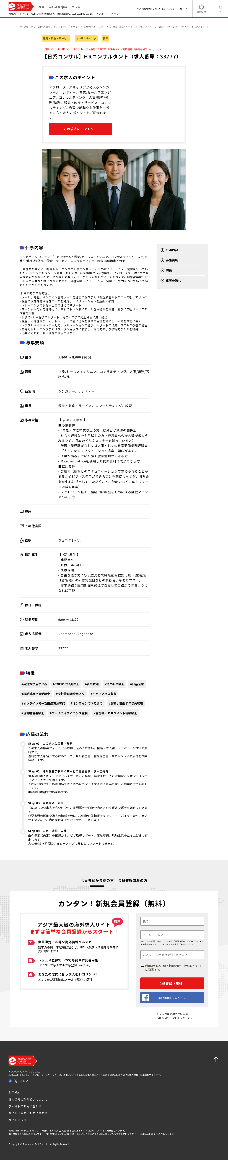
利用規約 (151, 966)
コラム (75, 7)
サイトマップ (18, 1120)
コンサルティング (86, 38)
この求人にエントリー (80, 128)
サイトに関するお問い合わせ (28, 1113)
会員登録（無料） (172, 983)
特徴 (166, 270)
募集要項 (169, 260)
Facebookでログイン (164, 997)
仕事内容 (169, 250)
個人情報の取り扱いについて (182, 966)
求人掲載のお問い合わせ (25, 1106)
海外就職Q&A (58, 7)
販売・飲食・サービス (56, 38)
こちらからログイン (163, 1018)
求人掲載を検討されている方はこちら (156, 8)
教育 (105, 38)
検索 (41, 7)
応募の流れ (170, 280)
